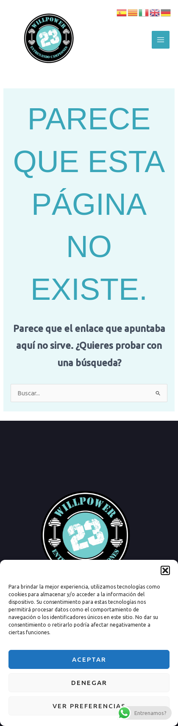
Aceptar (89, 659)
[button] (165, 570)
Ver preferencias (89, 706)
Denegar (89, 682)
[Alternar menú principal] (161, 40)
